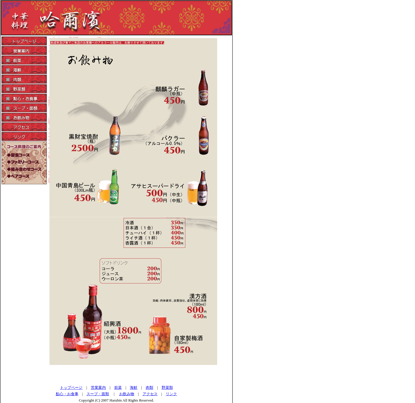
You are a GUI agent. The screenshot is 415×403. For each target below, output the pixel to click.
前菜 (118, 387)
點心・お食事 (67, 394)
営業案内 (98, 387)
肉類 (149, 387)
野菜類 (167, 387)
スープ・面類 (97, 394)
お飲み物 (126, 394)
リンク (171, 394)
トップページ (71, 387)
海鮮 (133, 387)
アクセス (150, 394)
